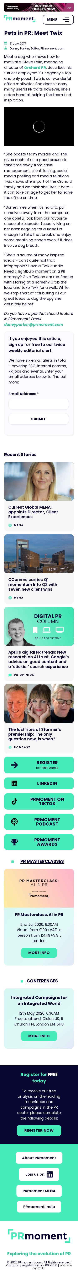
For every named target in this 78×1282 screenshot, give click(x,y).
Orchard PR (35, 67)
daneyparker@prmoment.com (33, 324)
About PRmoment (39, 1157)
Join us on (39, 1174)
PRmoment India (39, 1206)
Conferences (42, 981)
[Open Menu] (58, 20)
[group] (39, 7)
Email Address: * (24, 393)
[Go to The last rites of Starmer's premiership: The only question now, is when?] (39, 719)
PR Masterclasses (42, 861)
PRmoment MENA (39, 1190)
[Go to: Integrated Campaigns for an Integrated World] (39, 1019)
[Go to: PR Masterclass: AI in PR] (39, 917)
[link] (39, 7)
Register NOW (39, 1130)
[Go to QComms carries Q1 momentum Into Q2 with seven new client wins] (39, 569)
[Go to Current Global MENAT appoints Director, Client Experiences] (39, 496)
